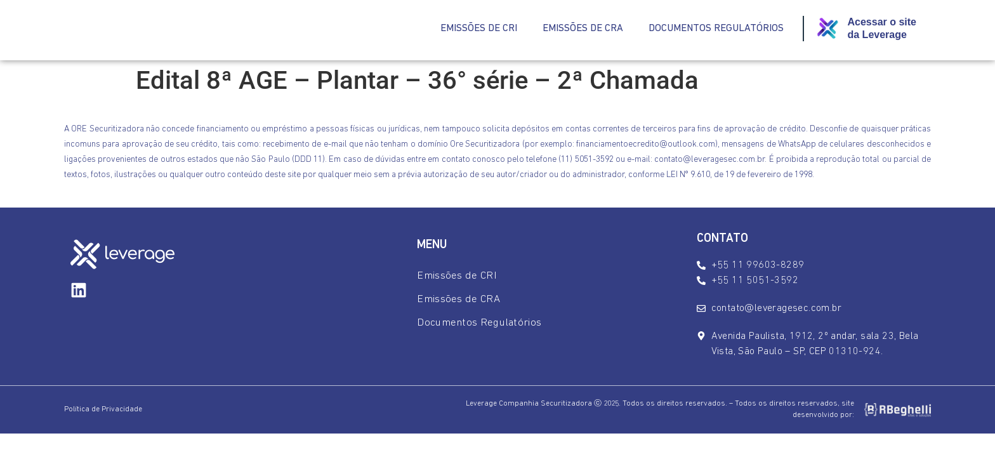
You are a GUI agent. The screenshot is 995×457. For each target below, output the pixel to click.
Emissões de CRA (583, 28)
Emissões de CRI (478, 28)
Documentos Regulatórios (716, 28)
